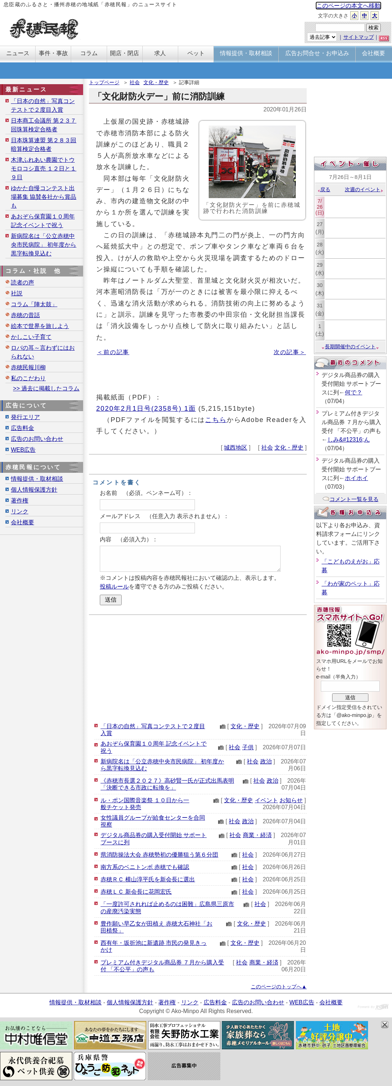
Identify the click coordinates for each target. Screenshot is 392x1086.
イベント (266, 800)
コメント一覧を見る (350, 499)
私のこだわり (28, 378)
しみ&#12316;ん (348, 440)
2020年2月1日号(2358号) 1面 (146, 408)
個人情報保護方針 (34, 490)
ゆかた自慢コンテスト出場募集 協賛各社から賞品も (43, 197)
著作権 (19, 500)
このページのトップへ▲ (279, 986)
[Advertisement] (198, 667)
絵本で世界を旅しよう (40, 326)
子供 (248, 747)
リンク (19, 511)
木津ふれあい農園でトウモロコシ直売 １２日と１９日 (43, 168)
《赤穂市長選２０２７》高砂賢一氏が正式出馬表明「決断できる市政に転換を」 (167, 784)
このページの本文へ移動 (348, 6)
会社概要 (22, 522)
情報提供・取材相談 (37, 479)
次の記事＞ (290, 352)
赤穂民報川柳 (28, 367)
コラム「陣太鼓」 (34, 304)
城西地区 (235, 447)
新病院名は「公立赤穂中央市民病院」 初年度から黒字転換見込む (43, 245)
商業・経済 (257, 835)
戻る (323, 189)
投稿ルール (114, 586)
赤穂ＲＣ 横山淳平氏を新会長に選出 (148, 879)
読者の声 (22, 282)
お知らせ (291, 800)
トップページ (104, 82)
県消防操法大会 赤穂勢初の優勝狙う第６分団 (159, 855)
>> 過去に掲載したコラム (46, 388)
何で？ (353, 392)
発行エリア (25, 417)
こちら (216, 419)
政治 (266, 761)
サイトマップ (358, 37)
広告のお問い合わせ (37, 439)
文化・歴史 (156, 82)
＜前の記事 (113, 352)
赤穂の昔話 (25, 315)
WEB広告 (23, 450)
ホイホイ (356, 478)
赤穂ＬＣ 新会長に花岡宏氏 (136, 892)
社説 (17, 293)
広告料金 (22, 428)
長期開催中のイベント (350, 346)
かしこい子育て (31, 337)
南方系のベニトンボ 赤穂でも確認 (145, 867)
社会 (135, 82)
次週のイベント (364, 189)
